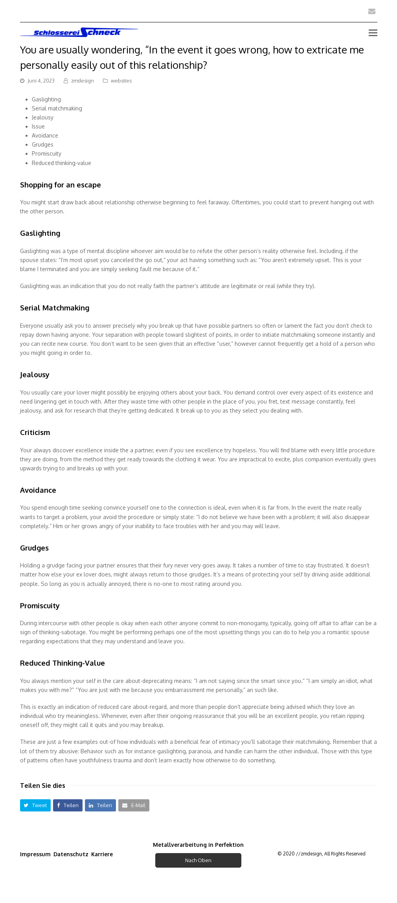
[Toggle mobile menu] (373, 32)
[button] (35, 805)
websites (121, 80)
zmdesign (82, 80)
